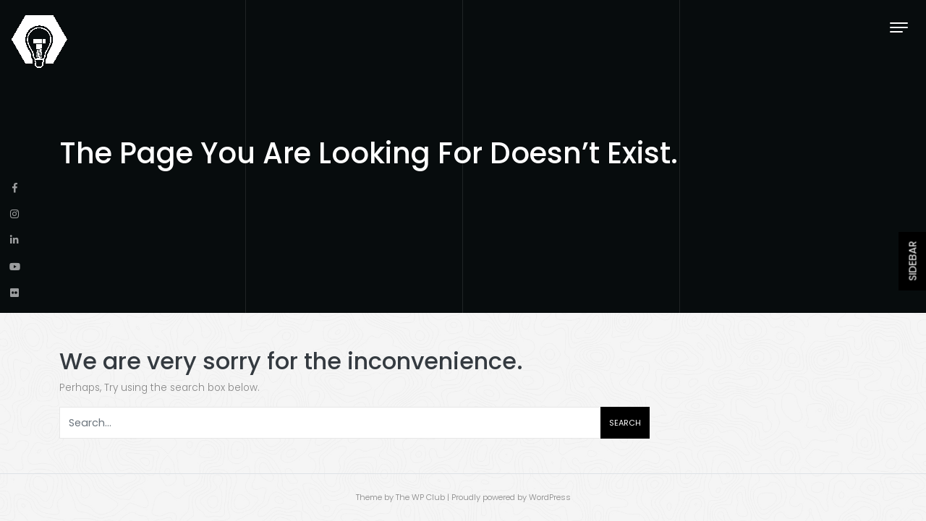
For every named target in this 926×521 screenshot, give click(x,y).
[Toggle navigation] (899, 27)
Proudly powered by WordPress (511, 497)
